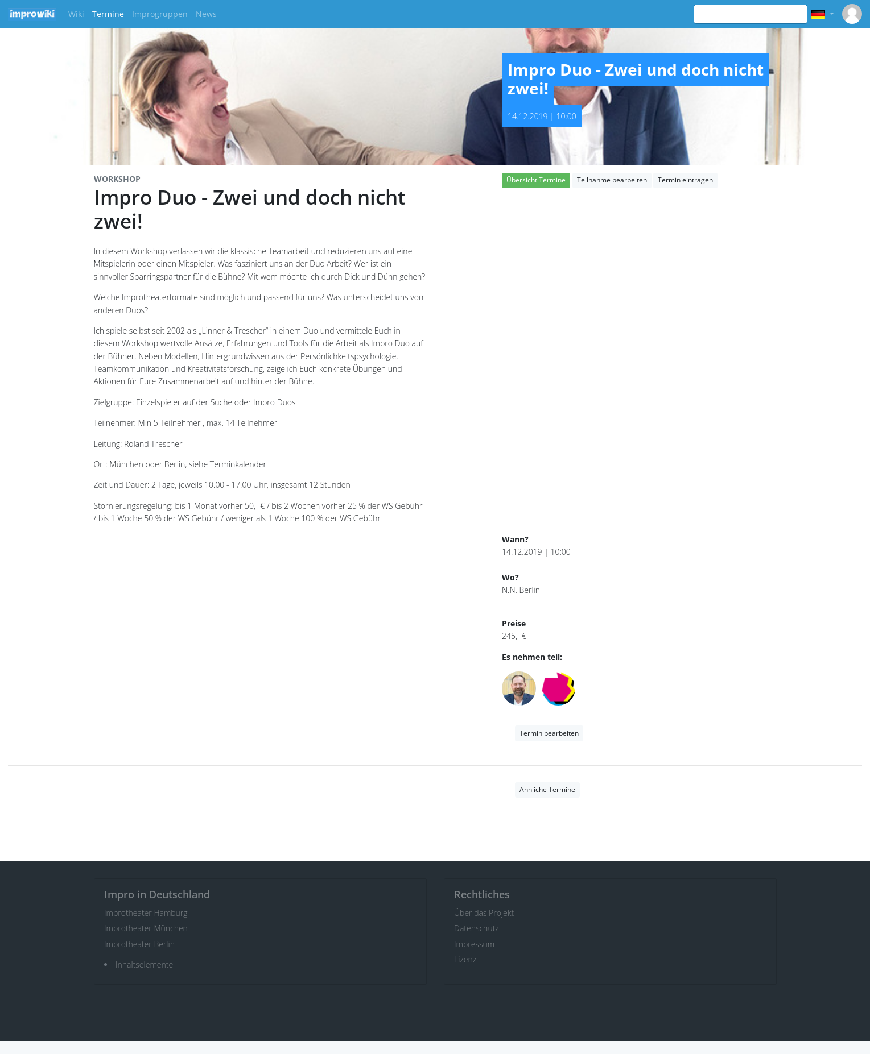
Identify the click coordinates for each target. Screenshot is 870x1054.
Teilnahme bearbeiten (612, 180)
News (206, 14)
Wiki (76, 14)
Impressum (474, 944)
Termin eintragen (685, 180)
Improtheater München (146, 928)
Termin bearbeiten (549, 733)
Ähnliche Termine (547, 789)
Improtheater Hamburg (146, 912)
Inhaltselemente (144, 964)
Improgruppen (160, 14)
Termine (108, 14)
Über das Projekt (484, 912)
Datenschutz (476, 928)
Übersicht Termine (536, 180)
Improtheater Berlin (139, 944)
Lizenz (465, 959)
